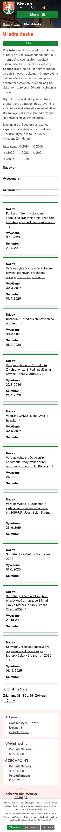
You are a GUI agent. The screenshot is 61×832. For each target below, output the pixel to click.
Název (8, 167)
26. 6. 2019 (13, 527)
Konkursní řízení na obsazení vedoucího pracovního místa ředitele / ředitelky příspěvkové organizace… (30, 220)
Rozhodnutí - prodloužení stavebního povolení (30, 321)
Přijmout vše (15, 827)
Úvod (6, 24)
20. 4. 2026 (13, 248)
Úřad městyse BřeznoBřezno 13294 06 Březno (23, 727)
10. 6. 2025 (13, 569)
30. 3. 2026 (14, 288)
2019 (39, 146)
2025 (11, 158)
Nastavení (48, 827)
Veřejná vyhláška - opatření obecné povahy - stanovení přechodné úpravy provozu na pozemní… (29, 273)
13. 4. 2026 (13, 395)
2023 (25, 152)
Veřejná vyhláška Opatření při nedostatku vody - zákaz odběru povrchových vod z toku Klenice (30, 462)
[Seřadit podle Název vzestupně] (16, 166)
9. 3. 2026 (13, 237)
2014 (25, 146)
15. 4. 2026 (13, 298)
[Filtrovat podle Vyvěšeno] (30, 186)
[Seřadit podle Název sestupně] (16, 167)
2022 (10, 152)
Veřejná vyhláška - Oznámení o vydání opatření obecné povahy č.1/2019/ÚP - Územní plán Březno (28, 510)
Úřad (17, 24)
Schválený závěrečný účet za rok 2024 (28, 556)
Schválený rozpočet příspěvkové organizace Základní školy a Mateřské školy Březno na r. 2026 (28, 653)
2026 (25, 158)
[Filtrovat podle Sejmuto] (30, 198)
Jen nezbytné (31, 827)
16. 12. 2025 (14, 670)
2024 (40, 152)
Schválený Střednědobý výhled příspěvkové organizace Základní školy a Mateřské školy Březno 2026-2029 (28, 602)
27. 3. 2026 (13, 384)
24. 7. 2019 (13, 477)
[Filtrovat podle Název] (30, 173)
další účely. (41, 809)
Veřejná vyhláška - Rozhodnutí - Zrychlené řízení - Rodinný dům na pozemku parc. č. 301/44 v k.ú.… (30, 369)
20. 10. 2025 (14, 620)
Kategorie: (10, 146)
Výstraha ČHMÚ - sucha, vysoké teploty (27, 418)
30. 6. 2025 (14, 431)
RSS (41, 43)
